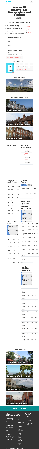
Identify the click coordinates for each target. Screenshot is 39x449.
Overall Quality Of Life (29, 28)
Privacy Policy (30, 421)
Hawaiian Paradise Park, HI (27, 155)
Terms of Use (30, 423)
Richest (19, 446)
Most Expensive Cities (20, 438)
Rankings (29, 32)
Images (28, 30)
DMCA (28, 424)
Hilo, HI (26, 150)
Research (20, 440)
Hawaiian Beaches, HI (27, 160)
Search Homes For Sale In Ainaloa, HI (14, 57)
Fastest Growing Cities (19, 433)
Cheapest (20, 418)
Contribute (29, 420)
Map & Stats (29, 34)
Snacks (11, 1)
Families (19, 430)
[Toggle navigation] (31, 1)
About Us (29, 416)
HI (10, 3)
